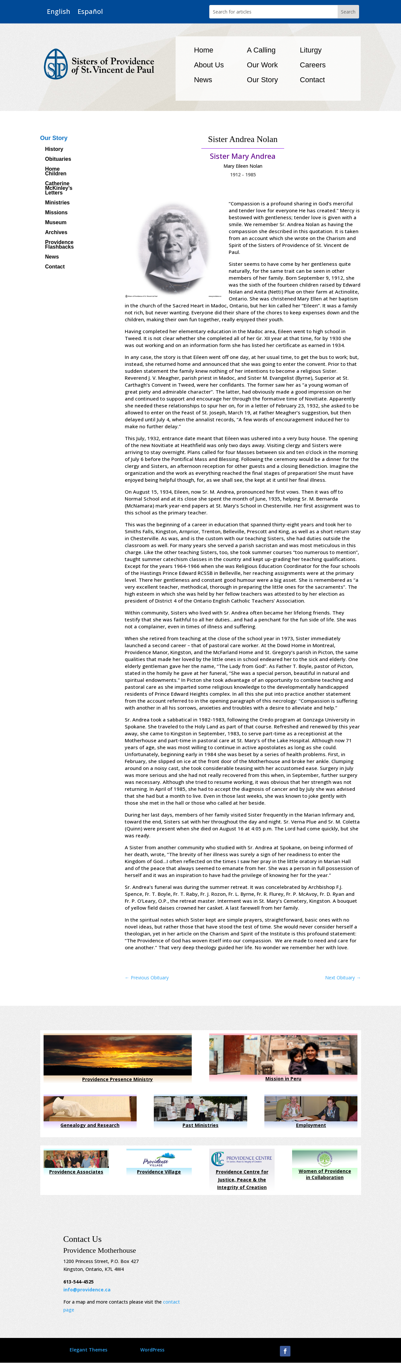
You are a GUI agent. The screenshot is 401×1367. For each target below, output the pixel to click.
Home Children (56, 171)
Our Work (262, 65)
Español (90, 12)
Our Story (262, 80)
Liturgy (311, 50)
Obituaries (58, 159)
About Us (209, 65)
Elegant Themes (88, 1350)
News (203, 80)
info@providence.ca (87, 1289)
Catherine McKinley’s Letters (59, 188)
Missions (56, 212)
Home (204, 50)
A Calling (261, 50)
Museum (56, 222)
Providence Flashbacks (59, 245)
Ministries (57, 202)
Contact (312, 80)
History (54, 149)
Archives (56, 232)
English (58, 12)
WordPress (152, 1350)
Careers (313, 65)
